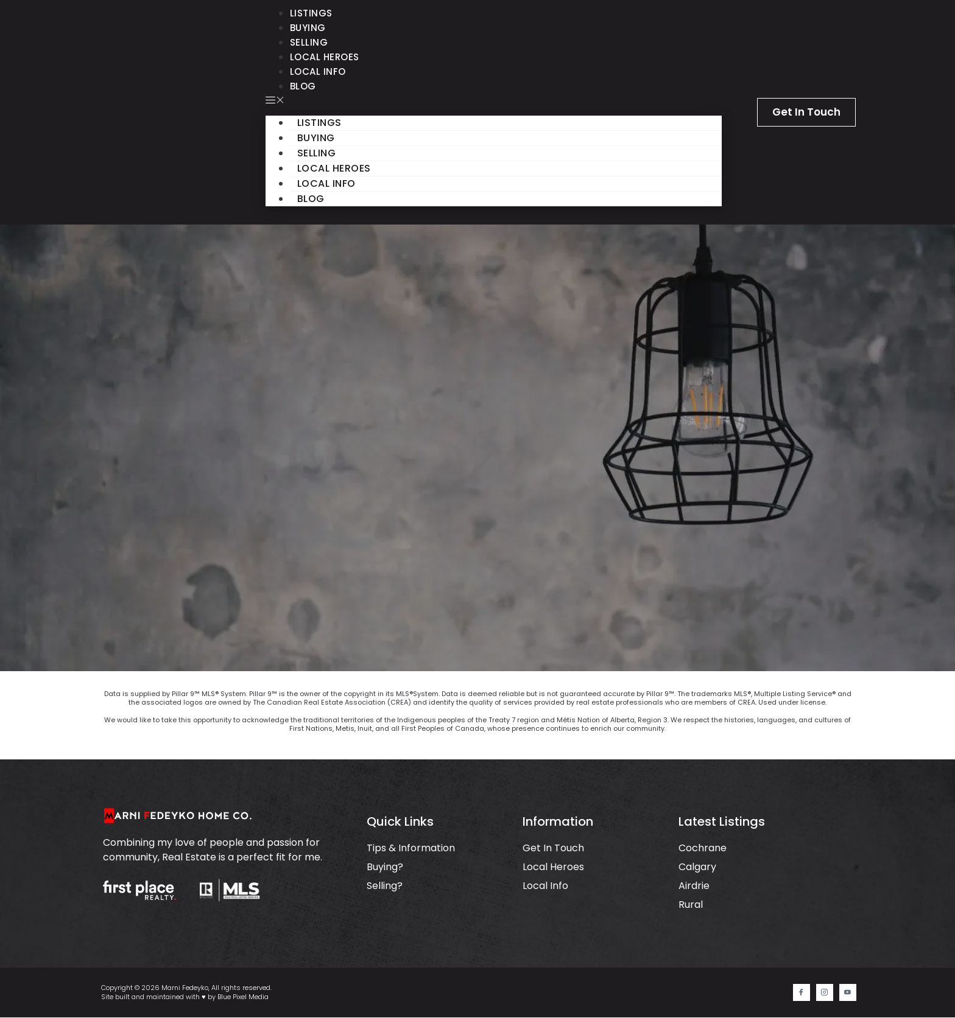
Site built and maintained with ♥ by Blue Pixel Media (185, 997)
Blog (303, 86)
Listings (311, 13)
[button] (494, 101)
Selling (309, 42)
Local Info (318, 71)
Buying (308, 27)
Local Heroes (324, 57)
